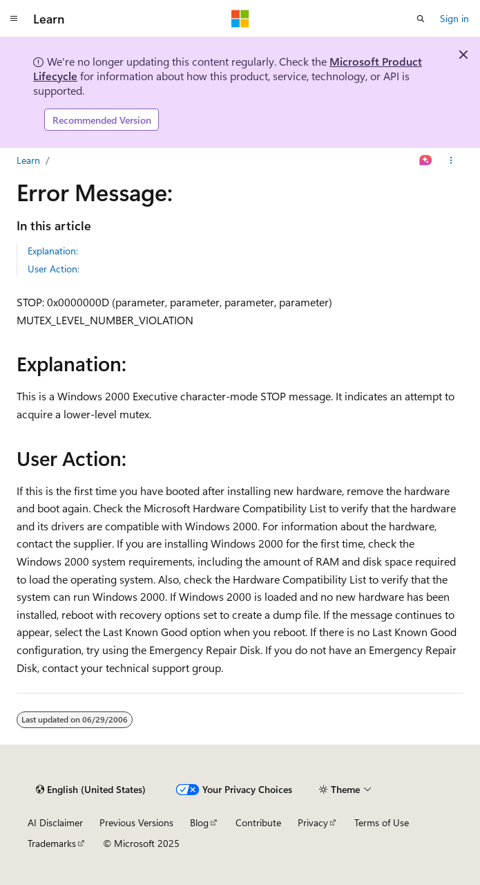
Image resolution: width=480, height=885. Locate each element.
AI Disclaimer (55, 822)
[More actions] (451, 160)
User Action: (53, 268)
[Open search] (420, 18)
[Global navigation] (14, 18)
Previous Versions (136, 822)
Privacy (313, 822)
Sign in (454, 18)
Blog (199, 822)
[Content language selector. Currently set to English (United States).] (91, 790)
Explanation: (53, 250)
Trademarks (52, 843)
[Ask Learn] (425, 160)
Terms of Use (381, 822)
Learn (28, 160)
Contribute (258, 822)
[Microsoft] (240, 19)
